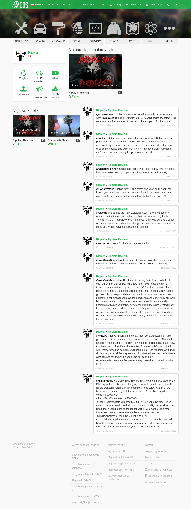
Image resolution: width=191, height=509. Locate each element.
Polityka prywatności (156, 451)
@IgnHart (101, 138)
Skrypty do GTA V (81, 480)
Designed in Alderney (24, 443)
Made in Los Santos (23, 447)
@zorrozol (102, 114)
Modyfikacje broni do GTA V (86, 474)
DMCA (148, 463)
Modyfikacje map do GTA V (86, 496)
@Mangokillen (104, 168)
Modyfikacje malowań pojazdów (83, 466)
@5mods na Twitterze (158, 469)
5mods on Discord (156, 482)
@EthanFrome (104, 380)
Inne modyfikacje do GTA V (86, 502)
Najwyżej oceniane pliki (121, 469)
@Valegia (101, 212)
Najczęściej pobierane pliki (122, 463)
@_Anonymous (105, 189)
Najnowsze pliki (116, 445)
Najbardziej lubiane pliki (121, 457)
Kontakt (149, 445)
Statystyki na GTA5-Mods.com (119, 478)
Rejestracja (154, 4)
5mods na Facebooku (158, 476)
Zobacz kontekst (104, 126)
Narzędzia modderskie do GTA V (85, 447)
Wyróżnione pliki (117, 451)
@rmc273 (101, 335)
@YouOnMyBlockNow (109, 260)
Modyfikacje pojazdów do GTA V (85, 456)
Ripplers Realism (118, 110)
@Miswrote (102, 243)
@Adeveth (108, 118)
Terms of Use (152, 457)
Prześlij (115, 4)
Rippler (33, 52)
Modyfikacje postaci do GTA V (86, 488)
